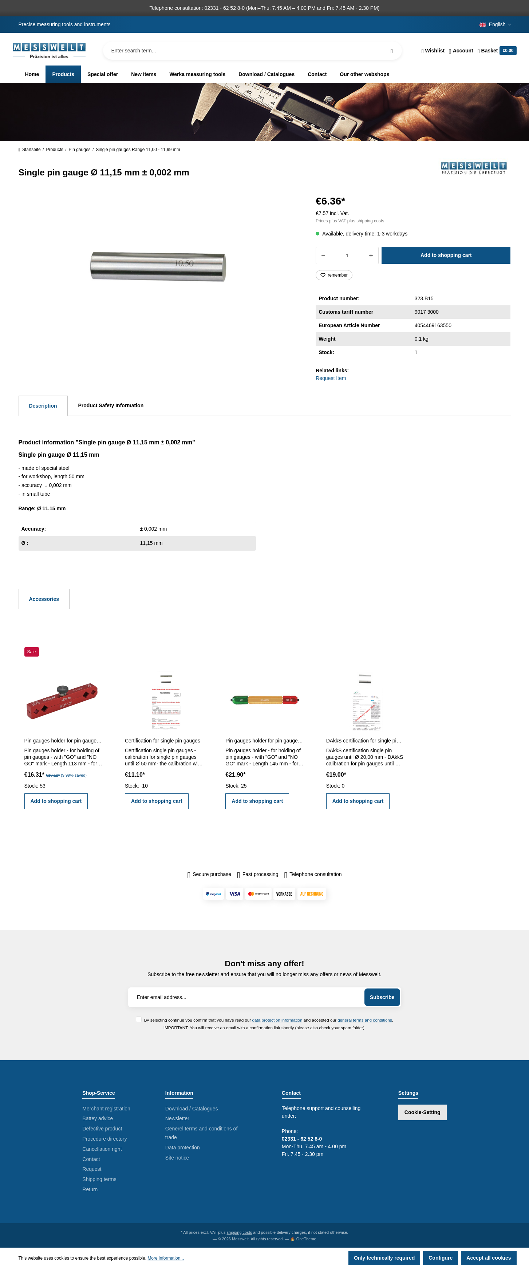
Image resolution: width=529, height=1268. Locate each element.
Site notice (177, 1158)
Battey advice (97, 1118)
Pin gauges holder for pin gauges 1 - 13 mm (63, 741)
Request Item (331, 378)
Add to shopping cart (446, 255)
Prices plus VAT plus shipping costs (350, 220)
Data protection (182, 1147)
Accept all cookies (488, 1258)
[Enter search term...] (252, 50)
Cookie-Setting (422, 1112)
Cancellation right (102, 1149)
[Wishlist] (433, 50)
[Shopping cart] (496, 50)
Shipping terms (99, 1179)
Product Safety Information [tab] (111, 405)
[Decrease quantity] (323, 255)
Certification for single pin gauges (162, 741)
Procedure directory (104, 1139)
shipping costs (239, 1232)
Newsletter (177, 1118)
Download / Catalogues (191, 1109)
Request (91, 1169)
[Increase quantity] (371, 255)
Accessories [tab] (44, 599)
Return (90, 1189)
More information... (165, 1258)
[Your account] (461, 50)
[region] (158, 271)
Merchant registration (106, 1109)
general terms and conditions (364, 1020)
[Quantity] (347, 255)
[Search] (392, 51)
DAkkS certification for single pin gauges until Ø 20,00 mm (365, 741)
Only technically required (384, 1258)
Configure (441, 1258)
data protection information (277, 1020)
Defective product (102, 1129)
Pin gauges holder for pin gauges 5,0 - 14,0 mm (264, 741)
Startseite (30, 149)
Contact (91, 1159)
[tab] (43, 406)
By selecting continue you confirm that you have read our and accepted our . (268, 1020)
